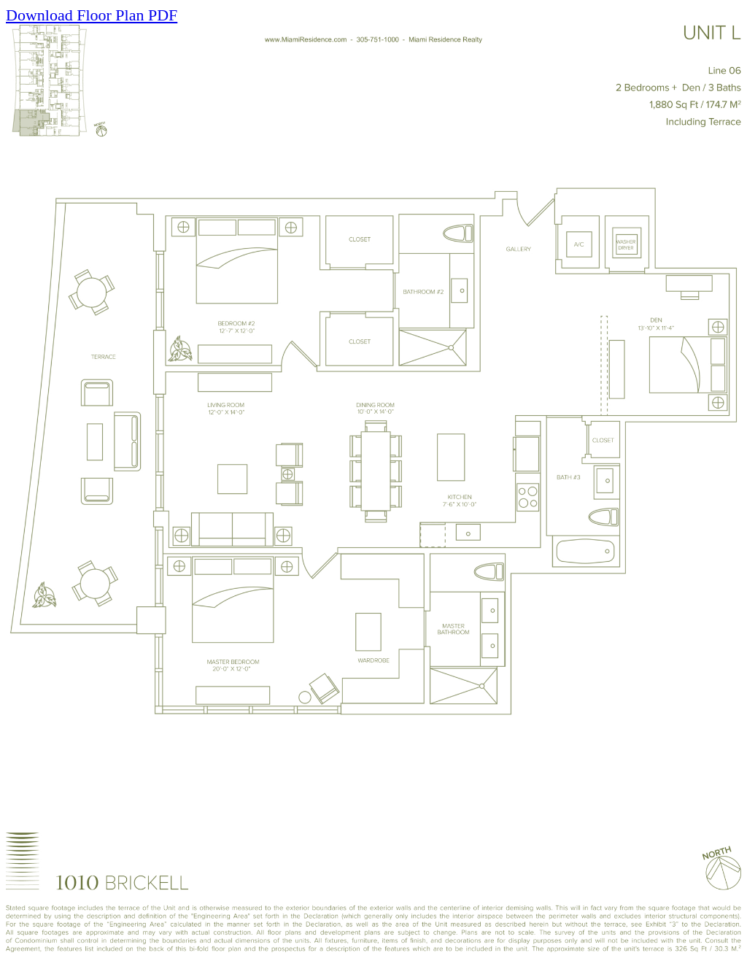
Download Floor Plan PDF (91, 15)
